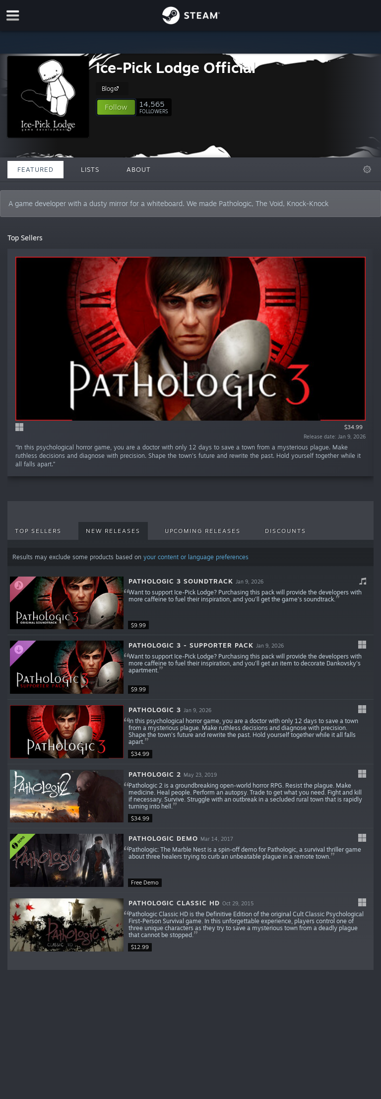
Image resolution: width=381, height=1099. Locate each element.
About (139, 169)
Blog (112, 88)
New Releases (113, 530)
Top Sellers (38, 530)
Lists (90, 169)
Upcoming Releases (203, 530)
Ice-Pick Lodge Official (175, 67)
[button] (116, 107)
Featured (35, 169)
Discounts (285, 530)
